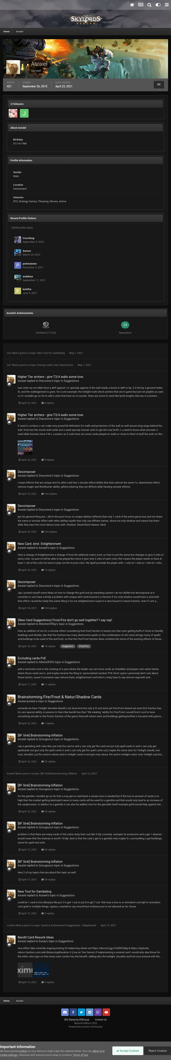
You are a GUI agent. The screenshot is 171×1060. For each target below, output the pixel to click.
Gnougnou (45, 739)
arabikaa (28, 276)
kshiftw (27, 289)
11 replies (48, 684)
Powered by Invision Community (85, 1026)
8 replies (47, 402)
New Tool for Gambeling (51, 352)
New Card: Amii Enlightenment (39, 544)
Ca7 (9, 352)
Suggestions (71, 380)
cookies (22, 1051)
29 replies (48, 761)
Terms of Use (80, 1055)
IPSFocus (84, 1019)
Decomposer (27, 472)
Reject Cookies (157, 1050)
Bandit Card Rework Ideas (36, 937)
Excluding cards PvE (32, 658)
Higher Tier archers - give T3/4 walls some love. (51, 377)
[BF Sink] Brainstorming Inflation (40, 735)
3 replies (47, 913)
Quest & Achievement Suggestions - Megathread (69, 925)
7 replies (47, 723)
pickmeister (30, 263)
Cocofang (28, 238)
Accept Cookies (127, 1050)
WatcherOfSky (47, 623)
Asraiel (22, 380)
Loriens (11, 925)
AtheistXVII (46, 662)
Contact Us (101, 1019)
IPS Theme (70, 1019)
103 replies (49, 493)
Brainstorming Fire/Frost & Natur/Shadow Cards (60, 697)
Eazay (42, 941)
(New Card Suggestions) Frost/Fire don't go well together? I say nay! (65, 620)
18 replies (48, 646)
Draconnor (45, 380)
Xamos (27, 250)
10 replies (48, 569)
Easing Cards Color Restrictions (55, 364)
